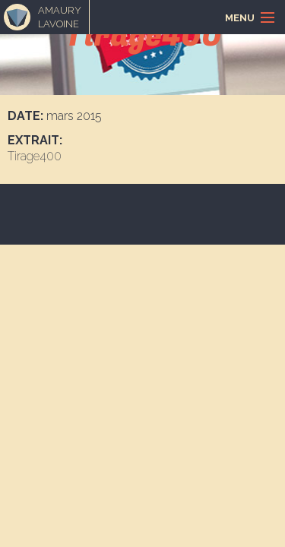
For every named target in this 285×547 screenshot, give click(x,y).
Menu (240, 18)
